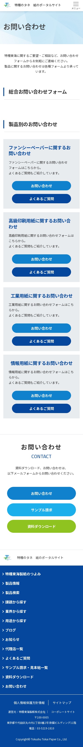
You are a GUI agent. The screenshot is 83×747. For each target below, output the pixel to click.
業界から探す (16, 611)
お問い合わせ (41, 185)
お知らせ (12, 639)
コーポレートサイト (63, 712)
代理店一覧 (14, 648)
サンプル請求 (41, 509)
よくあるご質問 (41, 198)
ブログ (10, 630)
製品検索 (12, 592)
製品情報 (12, 583)
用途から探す (16, 620)
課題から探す (16, 602)
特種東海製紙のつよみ (23, 573)
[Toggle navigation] (75, 5)
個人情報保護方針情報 (29, 702)
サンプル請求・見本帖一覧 (26, 667)
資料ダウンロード (41, 526)
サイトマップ (62, 702)
